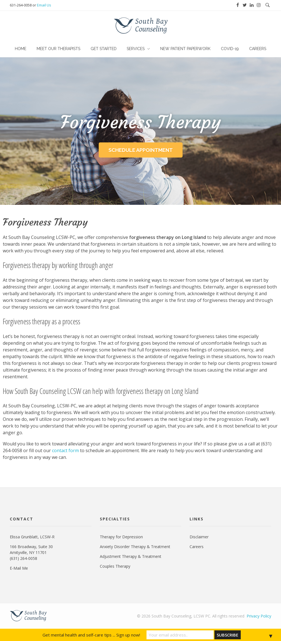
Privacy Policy (259, 616)
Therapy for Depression (121, 536)
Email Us (44, 5)
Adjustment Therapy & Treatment (130, 556)
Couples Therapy (115, 566)
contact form (65, 450)
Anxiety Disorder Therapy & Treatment (135, 546)
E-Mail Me (19, 568)
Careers (197, 546)
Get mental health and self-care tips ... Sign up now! (91, 635)
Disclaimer (199, 536)
